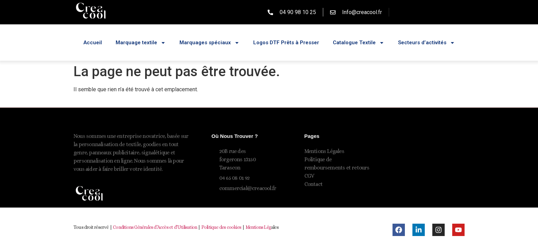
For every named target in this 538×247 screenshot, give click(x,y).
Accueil (92, 42)
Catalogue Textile (358, 43)
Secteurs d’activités (426, 43)
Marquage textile (141, 43)
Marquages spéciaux (209, 43)
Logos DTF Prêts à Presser (286, 42)
